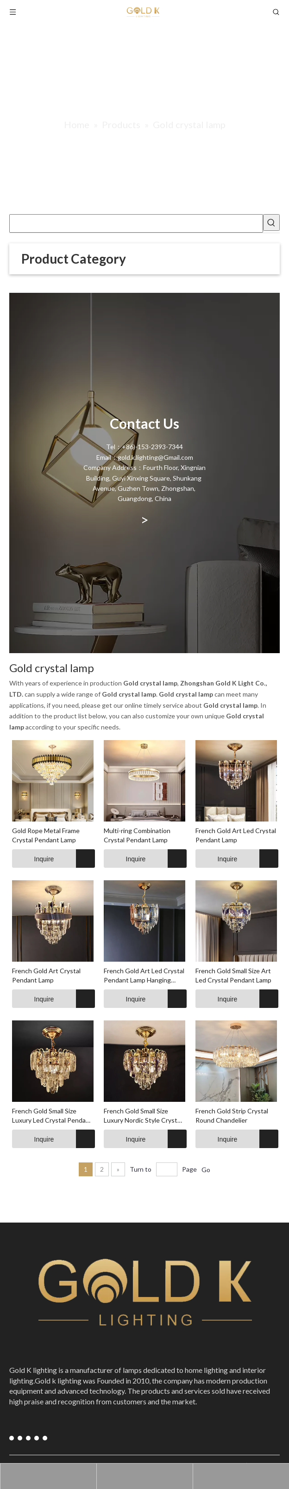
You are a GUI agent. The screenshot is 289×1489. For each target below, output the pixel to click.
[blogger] (39, 1438)
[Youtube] (18, 1438)
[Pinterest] (32, 1438)
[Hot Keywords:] (271, 222)
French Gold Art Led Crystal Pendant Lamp (235, 835)
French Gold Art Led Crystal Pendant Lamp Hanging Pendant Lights (144, 976)
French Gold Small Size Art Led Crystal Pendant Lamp (233, 975)
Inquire (33, 858)
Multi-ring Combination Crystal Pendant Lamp (137, 835)
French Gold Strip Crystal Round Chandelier (231, 1115)
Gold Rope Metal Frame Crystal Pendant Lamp (46, 835)
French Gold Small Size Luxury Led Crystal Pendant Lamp (52, 1116)
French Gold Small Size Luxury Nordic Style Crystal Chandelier (143, 1116)
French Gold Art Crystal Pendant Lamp (46, 975)
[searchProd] (136, 223)
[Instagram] (25, 1438)
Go (205, 1170)
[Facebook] (11, 1438)
